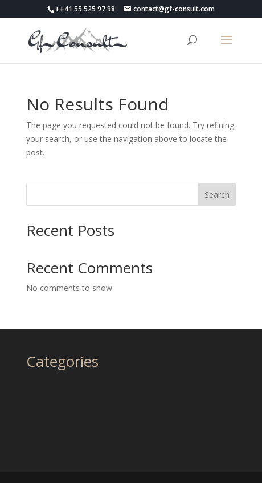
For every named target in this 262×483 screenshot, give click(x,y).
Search (217, 194)
